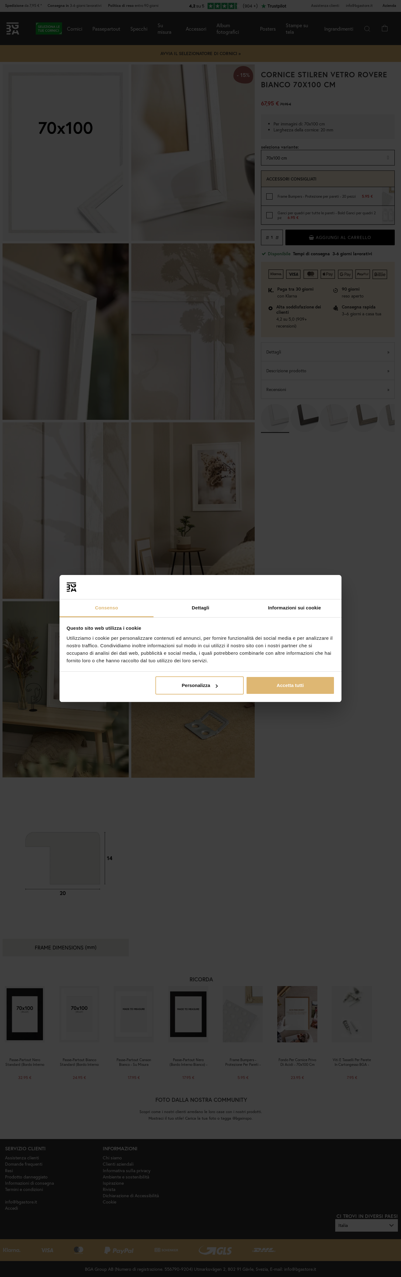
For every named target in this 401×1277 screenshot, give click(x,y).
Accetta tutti (290, 685)
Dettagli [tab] (200, 607)
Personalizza (200, 685)
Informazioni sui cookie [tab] (294, 607)
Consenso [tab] (106, 607)
